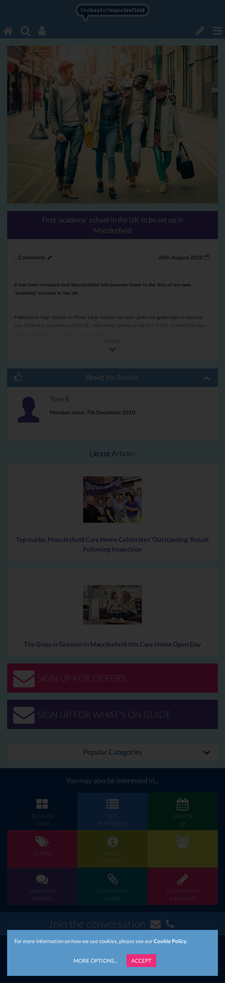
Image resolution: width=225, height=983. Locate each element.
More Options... (95, 960)
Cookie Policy (170, 941)
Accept (141, 960)
